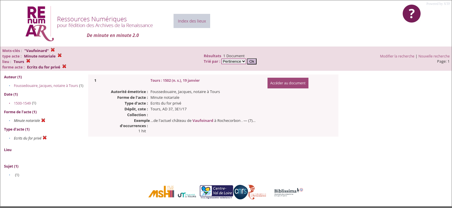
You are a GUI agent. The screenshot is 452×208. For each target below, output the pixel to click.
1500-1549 (22, 103)
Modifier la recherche (397, 56)
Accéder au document (288, 83)
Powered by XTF (438, 4)
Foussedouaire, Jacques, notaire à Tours (46, 85)
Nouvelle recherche (434, 56)
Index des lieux (192, 21)
